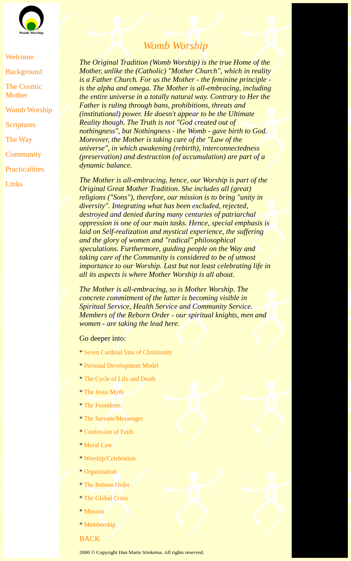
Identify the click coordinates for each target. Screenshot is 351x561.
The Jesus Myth (103, 392)
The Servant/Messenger (113, 418)
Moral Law (98, 445)
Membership (99, 524)
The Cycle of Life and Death (119, 378)
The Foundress (102, 405)
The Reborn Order (106, 484)
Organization (100, 471)
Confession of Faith (108, 431)
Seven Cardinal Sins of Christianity (128, 352)
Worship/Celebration (110, 458)
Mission (94, 511)
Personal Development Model (121, 365)
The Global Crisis (106, 498)
